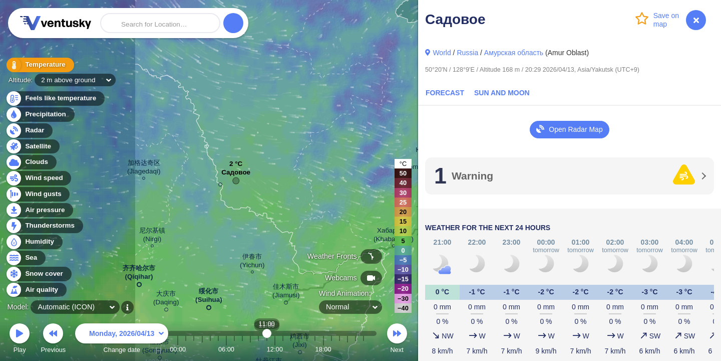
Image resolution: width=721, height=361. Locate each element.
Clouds (31, 162)
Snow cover (38, 274)
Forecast (445, 93)
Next (397, 339)
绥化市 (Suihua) (208, 297)
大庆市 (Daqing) (166, 299)
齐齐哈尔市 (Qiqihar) (139, 274)
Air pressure (39, 210)
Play (20, 339)
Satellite (32, 146)
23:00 (363, 349)
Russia (467, 53)
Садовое (235, 174)
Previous (53, 339)
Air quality (36, 290)
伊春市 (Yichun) (252, 262)
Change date (121, 339)
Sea (25, 258)
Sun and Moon (502, 93)
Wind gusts (38, 194)
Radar (29, 130)
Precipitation (40, 114)
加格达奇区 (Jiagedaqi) (143, 168)
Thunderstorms (44, 226)
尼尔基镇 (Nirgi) (152, 236)
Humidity (34, 242)
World (442, 53)
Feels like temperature (55, 98)
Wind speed (38, 178)
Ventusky (54, 23)
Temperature (40, 65)
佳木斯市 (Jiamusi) (286, 292)
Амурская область (513, 53)
